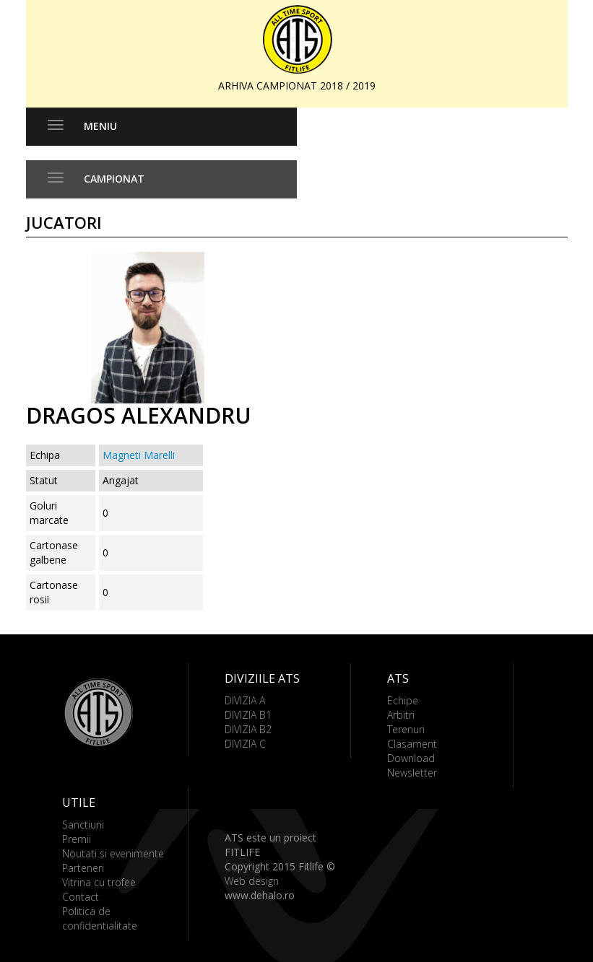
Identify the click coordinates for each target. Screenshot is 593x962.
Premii (76, 839)
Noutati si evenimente (113, 853)
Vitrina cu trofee (99, 882)
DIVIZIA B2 (248, 729)
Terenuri (406, 729)
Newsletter (412, 772)
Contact (80, 897)
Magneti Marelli (139, 455)
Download (411, 758)
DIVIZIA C (245, 744)
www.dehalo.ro (260, 895)
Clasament (412, 744)
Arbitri (401, 715)
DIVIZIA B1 (248, 715)
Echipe (402, 700)
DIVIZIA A (245, 700)
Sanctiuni (83, 824)
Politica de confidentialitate (99, 918)
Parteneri (83, 868)
